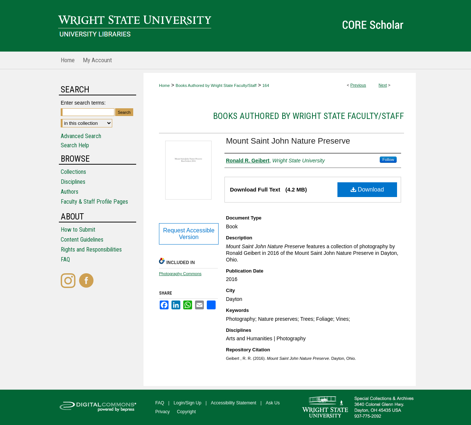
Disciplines (73, 181)
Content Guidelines (82, 239)
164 (265, 85)
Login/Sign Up (187, 402)
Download (367, 189)
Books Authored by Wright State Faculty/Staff (216, 85)
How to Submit (78, 229)
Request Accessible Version (189, 233)
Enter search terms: (83, 103)
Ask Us (273, 402)
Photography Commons (180, 273)
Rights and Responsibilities (91, 249)
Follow (388, 159)
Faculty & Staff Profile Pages (94, 201)
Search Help (75, 145)
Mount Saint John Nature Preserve (288, 140)
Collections (73, 171)
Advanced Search (81, 136)
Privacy (162, 411)
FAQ (65, 259)
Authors (69, 191)
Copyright (186, 411)
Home (164, 85)
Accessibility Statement (233, 402)
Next (383, 85)
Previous (358, 85)
